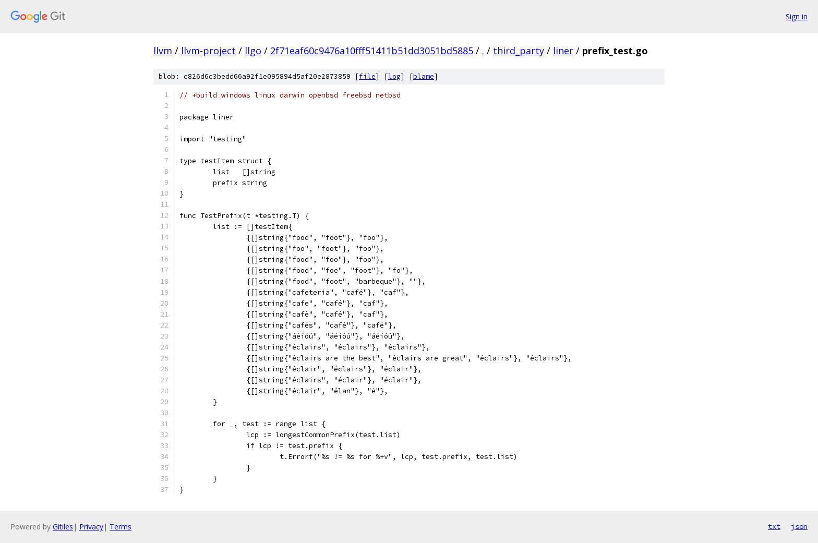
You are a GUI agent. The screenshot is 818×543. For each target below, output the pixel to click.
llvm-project (208, 50)
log (394, 76)
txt (774, 526)
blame (423, 76)
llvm (162, 50)
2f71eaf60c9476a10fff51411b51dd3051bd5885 (371, 50)
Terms (120, 527)
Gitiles (63, 527)
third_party (518, 50)
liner (563, 50)
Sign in (797, 16)
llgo (253, 50)
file (367, 76)
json (799, 526)
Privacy (91, 527)
